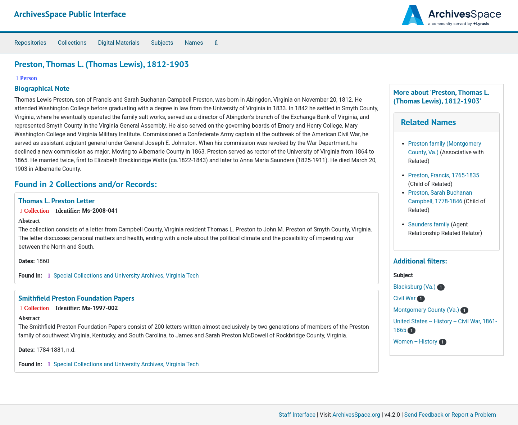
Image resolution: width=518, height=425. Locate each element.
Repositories (30, 42)
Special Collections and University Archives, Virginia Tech (126, 275)
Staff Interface (297, 414)
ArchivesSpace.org (356, 414)
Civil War (409, 298)
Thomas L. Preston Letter (56, 200)
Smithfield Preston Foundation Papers (76, 298)
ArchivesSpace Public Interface (70, 13)
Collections (72, 42)
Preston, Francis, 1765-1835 (444, 175)
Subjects (162, 42)
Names (194, 42)
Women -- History (420, 341)
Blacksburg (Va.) (419, 286)
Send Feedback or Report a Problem (450, 414)
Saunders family (429, 224)
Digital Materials (119, 42)
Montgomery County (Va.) (431, 309)
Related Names (428, 122)
